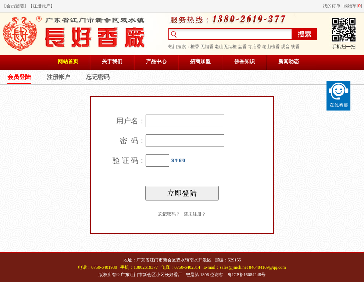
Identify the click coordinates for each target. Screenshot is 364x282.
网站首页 (68, 61)
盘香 (242, 46)
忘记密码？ (169, 214)
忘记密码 (98, 77)
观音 (285, 46)
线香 (295, 46)
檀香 (194, 46)
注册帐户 (58, 77)
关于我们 (112, 61)
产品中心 (156, 61)
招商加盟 (200, 61)
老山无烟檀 (226, 46)
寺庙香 (254, 46)
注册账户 (41, 5)
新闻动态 (288, 61)
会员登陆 (15, 5)
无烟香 (207, 46)
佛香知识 (244, 61)
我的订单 (331, 5)
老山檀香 (271, 46)
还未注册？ (195, 214)
